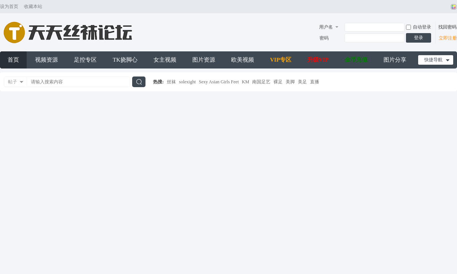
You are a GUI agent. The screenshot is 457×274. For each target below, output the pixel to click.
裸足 (278, 81)
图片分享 (394, 60)
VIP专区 (280, 60)
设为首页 (9, 6)
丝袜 (171, 81)
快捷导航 (433, 59)
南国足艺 (261, 81)
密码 (324, 38)
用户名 (326, 27)
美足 (302, 81)
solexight (187, 81)
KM (245, 81)
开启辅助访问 (446, 6)
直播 (314, 81)
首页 (13, 60)
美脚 (290, 81)
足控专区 (85, 60)
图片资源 (203, 60)
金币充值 (356, 60)
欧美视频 (242, 60)
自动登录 (418, 27)
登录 (418, 37)
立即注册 (448, 38)
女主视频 (164, 60)
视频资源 (46, 60)
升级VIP (318, 60)
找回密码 (447, 27)
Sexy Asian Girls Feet (219, 81)
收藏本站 (33, 6)
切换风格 (452, 6)
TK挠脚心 (125, 60)
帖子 (12, 81)
